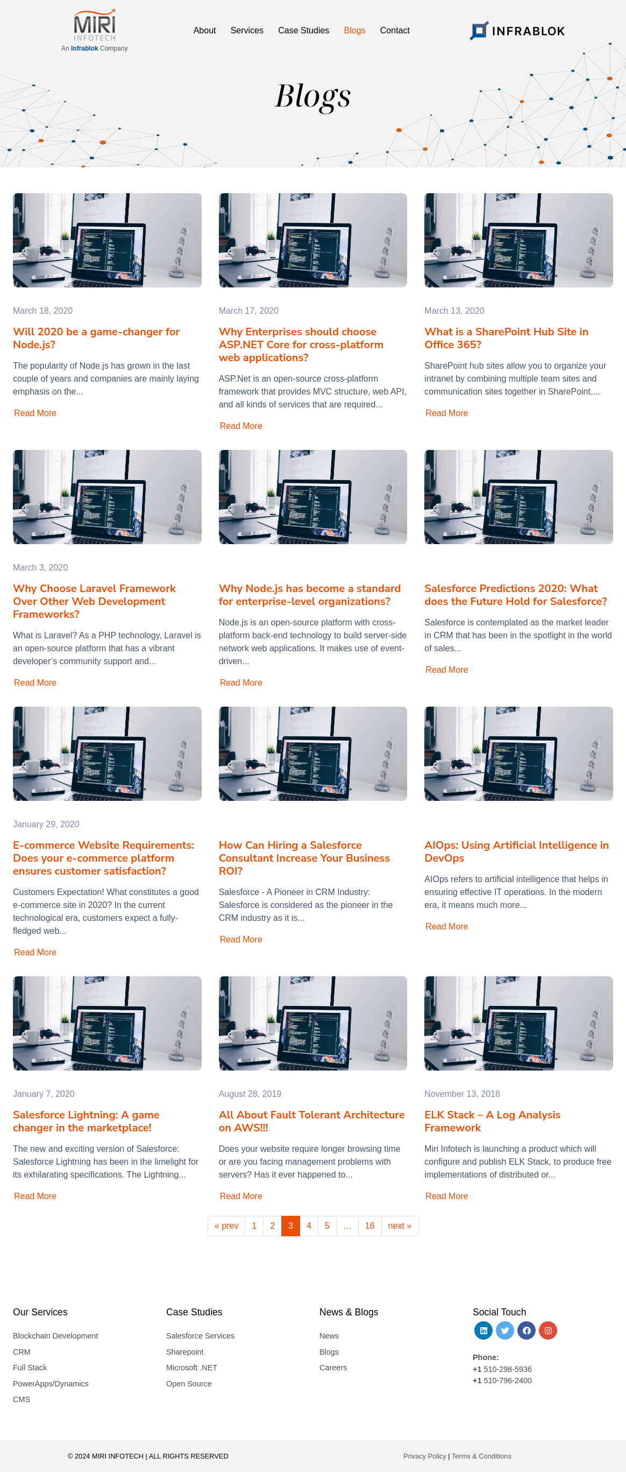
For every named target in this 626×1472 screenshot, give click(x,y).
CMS (21, 1399)
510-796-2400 (507, 1380)
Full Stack (30, 1367)
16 (370, 1225)
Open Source (189, 1383)
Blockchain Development (55, 1336)
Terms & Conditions (481, 1456)
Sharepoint (185, 1352)
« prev (226, 1225)
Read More (35, 413)
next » (400, 1225)
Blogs (329, 1352)
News (329, 1336)
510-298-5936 (506, 1369)
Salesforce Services (200, 1336)
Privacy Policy (424, 1456)
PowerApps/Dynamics (51, 1383)
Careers (333, 1367)
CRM (22, 1352)
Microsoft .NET (191, 1367)
